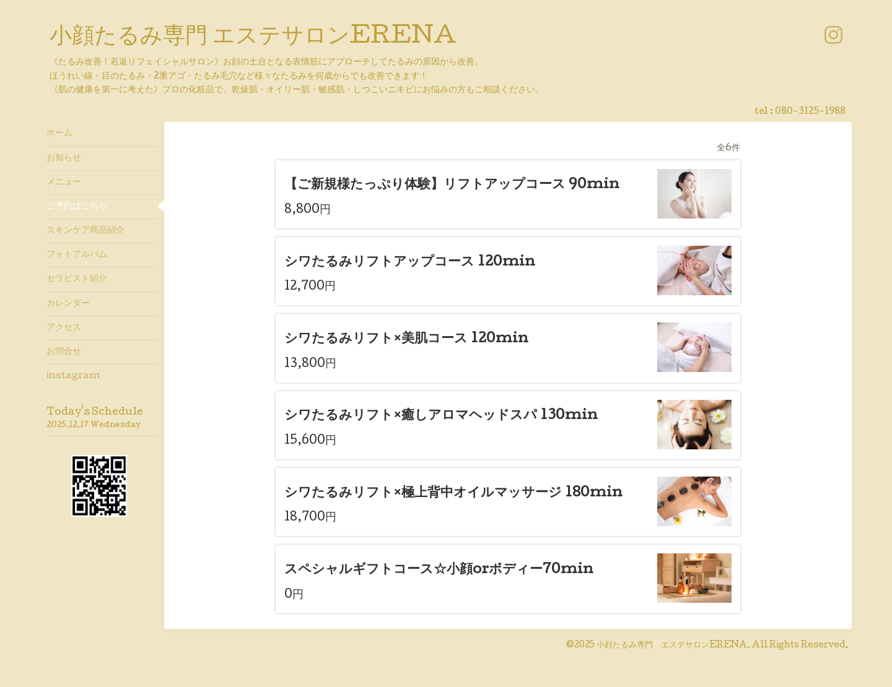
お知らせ (63, 158)
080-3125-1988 (810, 112)
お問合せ (63, 352)
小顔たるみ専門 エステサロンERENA (253, 37)
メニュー (63, 183)
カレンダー (68, 304)
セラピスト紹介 (76, 279)
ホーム (59, 134)
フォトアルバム (76, 255)
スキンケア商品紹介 (85, 231)
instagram (73, 376)
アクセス (63, 328)
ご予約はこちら (76, 207)
